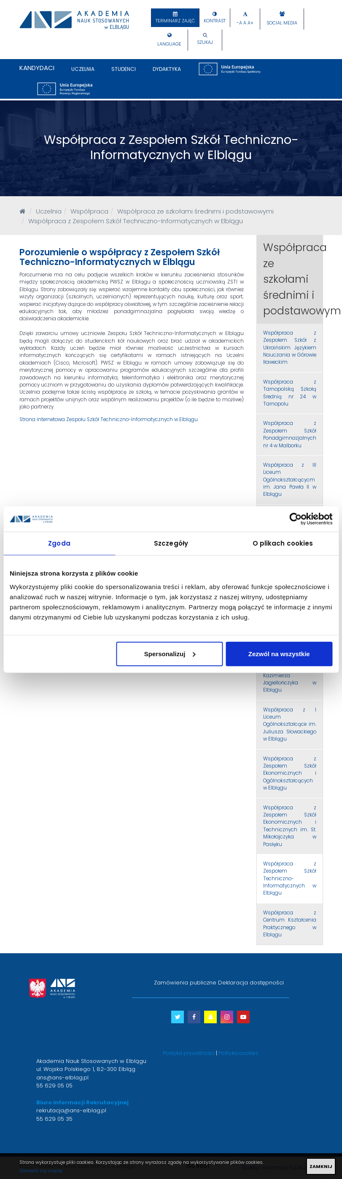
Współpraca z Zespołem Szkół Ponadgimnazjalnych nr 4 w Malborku (289, 434)
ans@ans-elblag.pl (62, 1078)
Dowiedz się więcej (40, 1170)
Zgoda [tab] (59, 543)
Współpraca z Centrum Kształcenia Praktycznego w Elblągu (289, 923)
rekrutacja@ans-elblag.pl (71, 1110)
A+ (250, 23)
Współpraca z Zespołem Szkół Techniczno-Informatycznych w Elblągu (289, 878)
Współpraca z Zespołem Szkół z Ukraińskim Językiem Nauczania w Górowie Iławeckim (289, 348)
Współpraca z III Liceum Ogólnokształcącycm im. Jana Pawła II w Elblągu (289, 480)
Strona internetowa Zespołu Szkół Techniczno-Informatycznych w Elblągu (108, 419)
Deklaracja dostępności (251, 983)
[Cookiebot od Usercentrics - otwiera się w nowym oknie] (295, 519)
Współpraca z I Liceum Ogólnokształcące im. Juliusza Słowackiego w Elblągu (289, 724)
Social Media (282, 23)
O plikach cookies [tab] (283, 543)
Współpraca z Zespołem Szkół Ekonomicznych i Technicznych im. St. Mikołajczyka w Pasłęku (289, 826)
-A (239, 23)
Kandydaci (36, 67)
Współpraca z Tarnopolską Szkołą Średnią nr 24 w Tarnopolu (289, 393)
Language (169, 44)
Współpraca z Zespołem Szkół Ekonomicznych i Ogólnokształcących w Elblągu (289, 773)
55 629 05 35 (54, 1119)
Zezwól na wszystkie (279, 653)
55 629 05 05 (54, 1086)
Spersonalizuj (170, 653)
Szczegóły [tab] (171, 543)
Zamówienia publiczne (185, 983)
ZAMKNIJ (321, 1166)
